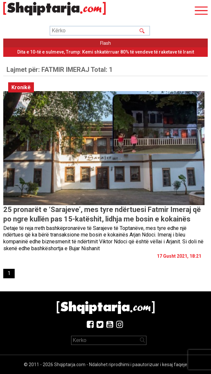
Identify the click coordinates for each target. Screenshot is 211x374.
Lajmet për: (60, 69)
